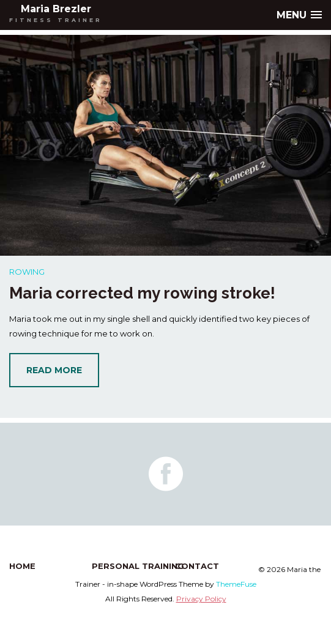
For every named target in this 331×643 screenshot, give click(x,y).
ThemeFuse (236, 584)
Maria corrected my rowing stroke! (142, 293)
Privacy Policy (201, 598)
